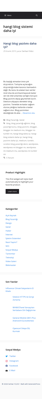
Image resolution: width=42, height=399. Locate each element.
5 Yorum (10, 157)
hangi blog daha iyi (21, 133)
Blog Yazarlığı (12, 120)
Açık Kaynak (11, 215)
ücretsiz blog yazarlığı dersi (15, 144)
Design (9, 223)
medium (23, 140)
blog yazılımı (23, 127)
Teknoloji (10, 257)
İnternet (9, 234)
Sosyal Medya (12, 250)
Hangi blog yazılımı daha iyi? (20, 45)
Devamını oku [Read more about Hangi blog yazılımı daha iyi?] (29, 113)
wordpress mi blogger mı (14, 147)
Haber (8, 230)
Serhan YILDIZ (21, 5)
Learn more (12, 191)
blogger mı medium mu (14, 130)
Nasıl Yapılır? (11, 242)
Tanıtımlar (10, 253)
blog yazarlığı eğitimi (20, 123)
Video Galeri (11, 261)
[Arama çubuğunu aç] (37, 15)
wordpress (33, 144)
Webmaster (11, 265)
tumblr (30, 140)
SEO (7, 246)
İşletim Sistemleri (13, 238)
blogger (33, 127)
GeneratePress (34, 384)
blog (8, 123)
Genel (21, 120)
